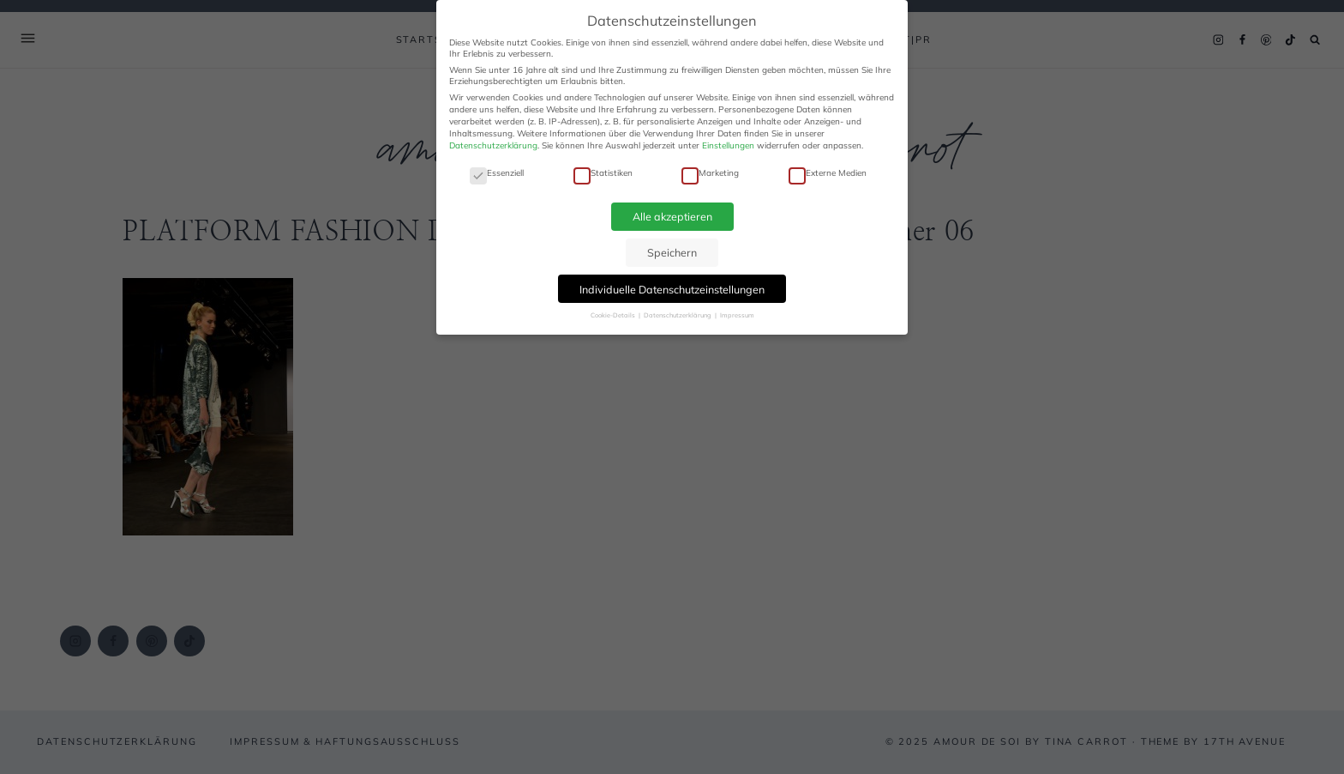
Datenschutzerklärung (493, 145)
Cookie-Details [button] (614, 315)
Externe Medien (828, 172)
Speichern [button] (672, 252)
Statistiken (603, 172)
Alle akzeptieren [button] (672, 216)
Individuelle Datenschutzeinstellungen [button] (672, 289)
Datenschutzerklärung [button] (678, 315)
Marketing (710, 172)
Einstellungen (728, 145)
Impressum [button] (737, 315)
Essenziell (497, 172)
